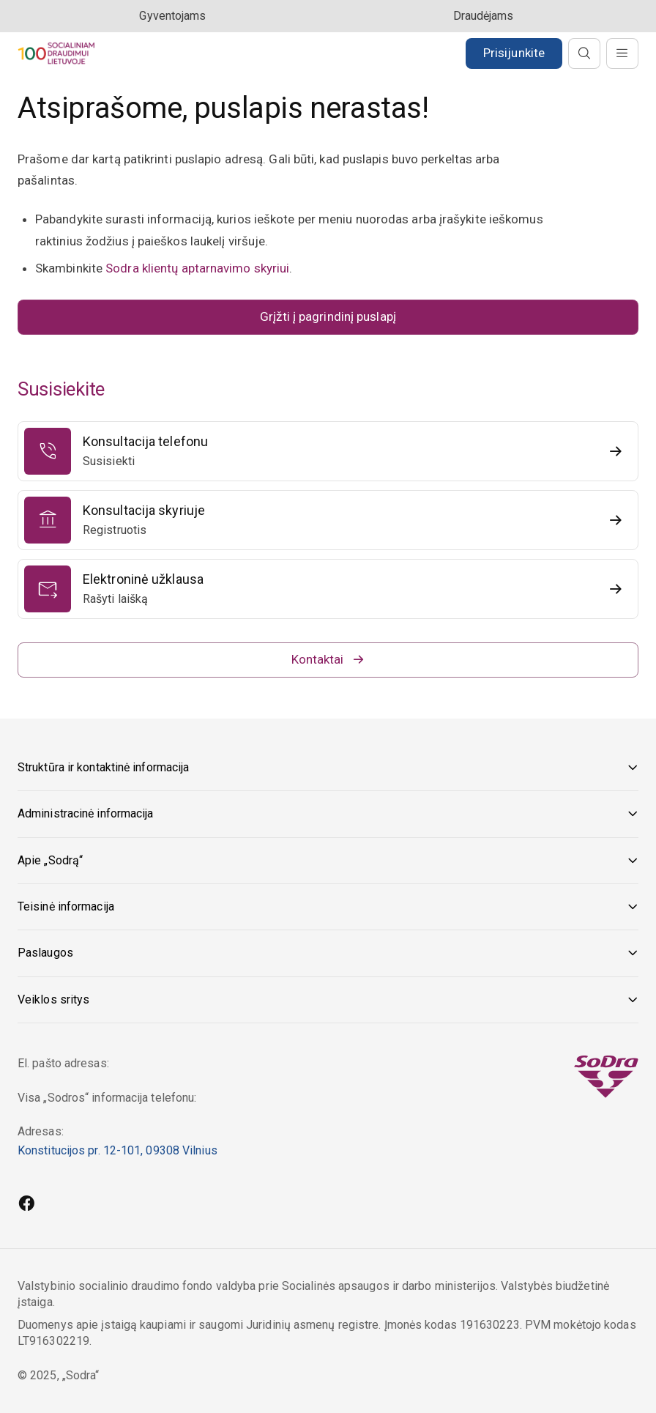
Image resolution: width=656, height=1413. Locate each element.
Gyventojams (172, 16)
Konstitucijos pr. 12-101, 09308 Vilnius (117, 1150)
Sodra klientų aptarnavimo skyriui (197, 268)
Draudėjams (483, 16)
